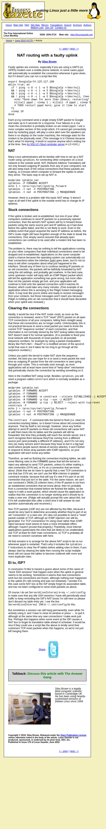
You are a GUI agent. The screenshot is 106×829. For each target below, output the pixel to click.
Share (42, 674)
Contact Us (60, 27)
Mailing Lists (37, 27)
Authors (87, 25)
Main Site (18, 25)
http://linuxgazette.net (81, 34)
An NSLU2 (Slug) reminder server (46, 153)
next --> (74, 48)
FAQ (26, 25)
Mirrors (44, 25)
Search (68, 25)
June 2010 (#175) (24, 40)
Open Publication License (73, 760)
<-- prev (63, 48)
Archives (77, 25)
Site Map (35, 25)
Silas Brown (49, 61)
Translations (56, 25)
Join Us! (49, 27)
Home (9, 25)
